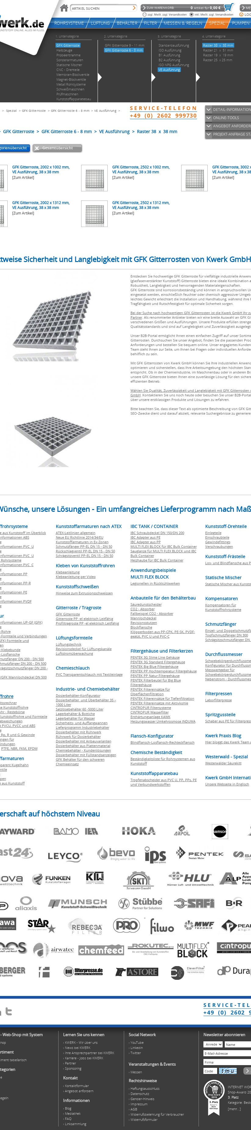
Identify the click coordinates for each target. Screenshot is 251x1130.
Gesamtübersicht (57, 148)
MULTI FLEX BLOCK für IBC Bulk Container (164, 546)
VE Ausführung (105, 110)
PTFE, (6, 748)
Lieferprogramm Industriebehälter (82, 727)
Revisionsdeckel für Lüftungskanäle (84, 648)
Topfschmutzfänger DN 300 (226, 635)
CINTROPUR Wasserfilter (150, 712)
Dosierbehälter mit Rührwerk (78, 732)
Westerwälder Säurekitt (223, 763)
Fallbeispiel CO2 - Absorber (152, 613)
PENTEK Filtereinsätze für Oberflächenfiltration (150, 691)
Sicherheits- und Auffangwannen (82, 723)
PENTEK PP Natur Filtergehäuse (155, 675)
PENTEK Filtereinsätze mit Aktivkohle (159, 703)
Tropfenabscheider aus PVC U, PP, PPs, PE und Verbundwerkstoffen (164, 782)
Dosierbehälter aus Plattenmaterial (83, 745)
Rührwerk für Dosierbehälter (78, 736)
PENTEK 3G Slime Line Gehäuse (155, 657)
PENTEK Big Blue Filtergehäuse (154, 666)
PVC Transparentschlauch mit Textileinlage (89, 674)
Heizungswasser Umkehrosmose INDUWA (163, 721)
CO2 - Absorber (143, 609)
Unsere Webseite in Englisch (227, 784)
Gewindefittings (217, 542)
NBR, (15, 748)
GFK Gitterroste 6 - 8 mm (70, 110)
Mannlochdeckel (143, 618)
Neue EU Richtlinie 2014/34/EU (79, 537)
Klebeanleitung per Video (76, 576)
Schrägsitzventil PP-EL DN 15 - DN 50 (84, 555)
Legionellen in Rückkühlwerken (155, 583)
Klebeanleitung (68, 572)
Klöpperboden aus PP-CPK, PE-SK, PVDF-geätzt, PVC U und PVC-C (163, 634)
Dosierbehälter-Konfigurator (78, 695)
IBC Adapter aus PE (145, 537)
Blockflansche (141, 627)
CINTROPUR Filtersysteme (151, 707)
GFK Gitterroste (34, 110)
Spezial (11, 110)
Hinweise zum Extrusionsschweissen (84, 593)
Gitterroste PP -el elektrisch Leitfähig (84, 618)
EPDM (33, 748)
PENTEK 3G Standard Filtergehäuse (158, 662)
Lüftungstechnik (68, 644)
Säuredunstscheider (146, 604)
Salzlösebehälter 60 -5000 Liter (79, 709)
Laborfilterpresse (218, 700)
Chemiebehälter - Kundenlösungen (83, 750)
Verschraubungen (219, 546)
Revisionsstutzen (144, 622)
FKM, (23, 748)
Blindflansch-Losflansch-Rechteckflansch (163, 742)
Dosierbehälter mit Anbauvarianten (83, 741)
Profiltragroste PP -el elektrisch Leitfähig (87, 623)
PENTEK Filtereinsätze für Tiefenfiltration (162, 698)
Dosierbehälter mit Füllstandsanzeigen (86, 755)
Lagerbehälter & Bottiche (75, 713)
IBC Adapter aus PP (146, 542)
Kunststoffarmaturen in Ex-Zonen (82, 542)
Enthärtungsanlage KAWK (150, 716)
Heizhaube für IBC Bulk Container (157, 560)
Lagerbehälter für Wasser (75, 718)
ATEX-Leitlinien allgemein (75, 532)
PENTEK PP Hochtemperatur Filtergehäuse (164, 671)
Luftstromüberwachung (74, 653)
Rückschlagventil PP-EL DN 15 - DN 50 (85, 551)
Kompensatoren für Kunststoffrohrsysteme (223, 607)
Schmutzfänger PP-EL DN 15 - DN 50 (84, 546)
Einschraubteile (217, 537)
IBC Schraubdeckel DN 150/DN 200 (157, 532)
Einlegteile (213, 532)
